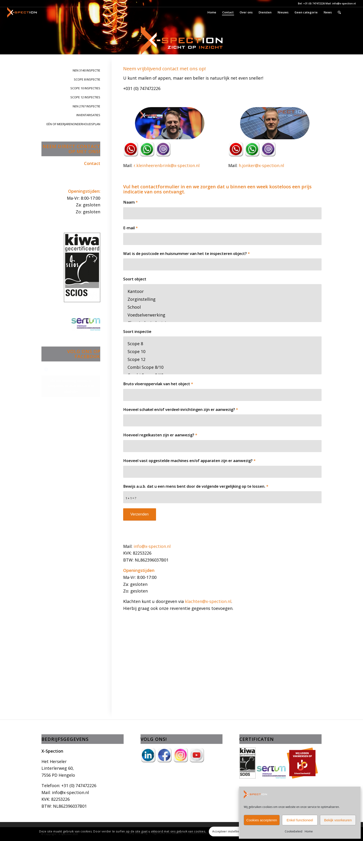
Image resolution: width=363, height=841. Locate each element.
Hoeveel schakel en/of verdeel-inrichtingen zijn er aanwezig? (180, 409)
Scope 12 (222, 359)
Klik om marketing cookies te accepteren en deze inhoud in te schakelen (71, 386)
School (222, 307)
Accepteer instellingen (228, 831)
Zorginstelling (222, 299)
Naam (130, 202)
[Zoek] (339, 12)
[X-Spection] (22, 12)
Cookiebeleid (293, 831)
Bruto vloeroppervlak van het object (158, 383)
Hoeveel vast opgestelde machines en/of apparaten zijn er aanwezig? (189, 460)
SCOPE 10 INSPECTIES (85, 88)
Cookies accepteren (261, 820)
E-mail (130, 227)
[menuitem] (211, 12)
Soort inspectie (137, 331)
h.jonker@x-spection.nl (261, 165)
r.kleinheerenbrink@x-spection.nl (167, 165)
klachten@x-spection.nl (208, 601)
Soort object (134, 279)
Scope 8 (222, 344)
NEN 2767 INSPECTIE (86, 106)
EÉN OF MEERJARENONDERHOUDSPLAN (73, 124)
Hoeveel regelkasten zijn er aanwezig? (160, 435)
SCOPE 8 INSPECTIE (87, 79)
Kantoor (222, 291)
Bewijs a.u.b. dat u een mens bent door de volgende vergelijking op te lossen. (195, 486)
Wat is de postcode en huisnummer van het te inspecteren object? (186, 253)
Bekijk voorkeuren (338, 820)
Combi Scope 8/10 (222, 367)
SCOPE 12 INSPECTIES (85, 97)
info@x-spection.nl (152, 546)
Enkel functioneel (300, 820)
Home (309, 831)
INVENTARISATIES (88, 115)
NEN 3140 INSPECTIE (86, 70)
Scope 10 (222, 351)
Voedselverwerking (222, 315)
